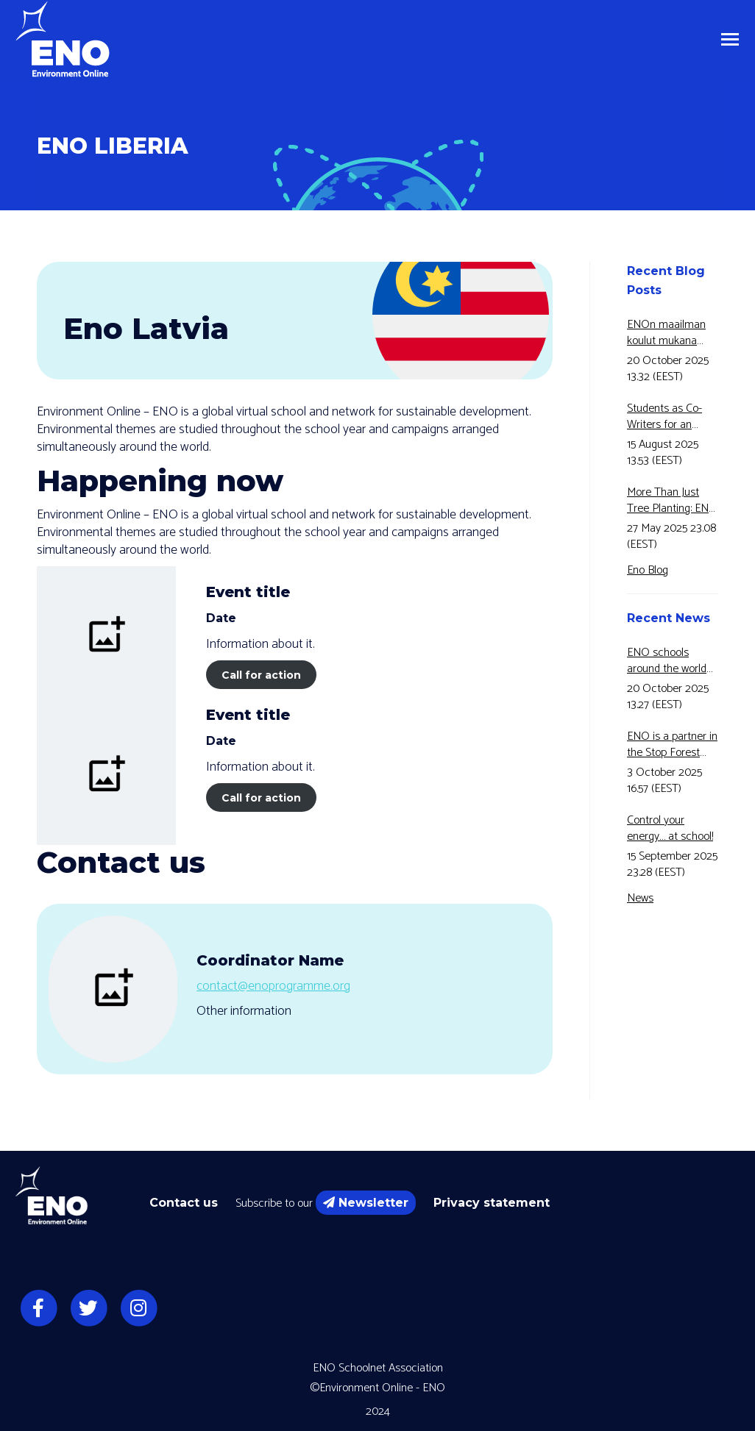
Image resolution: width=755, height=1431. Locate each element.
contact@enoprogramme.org (273, 986)
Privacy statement (491, 1203)
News (640, 898)
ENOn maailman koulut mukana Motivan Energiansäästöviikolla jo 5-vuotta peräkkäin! (672, 333)
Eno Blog (647, 570)
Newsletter (365, 1203)
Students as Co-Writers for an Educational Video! (670, 417)
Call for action (261, 675)
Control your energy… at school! (670, 829)
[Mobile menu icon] (730, 39)
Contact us (183, 1203)
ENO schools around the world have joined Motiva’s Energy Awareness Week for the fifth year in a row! (671, 661)
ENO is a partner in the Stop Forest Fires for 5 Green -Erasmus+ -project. (672, 745)
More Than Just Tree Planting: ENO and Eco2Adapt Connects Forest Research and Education (672, 501)
